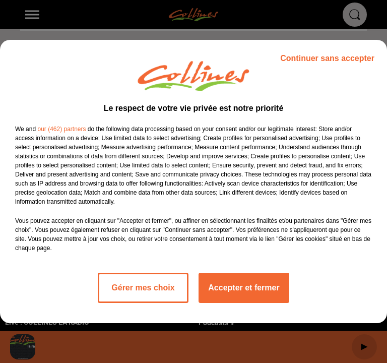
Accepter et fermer (243, 287)
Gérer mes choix (142, 287)
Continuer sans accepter (327, 58)
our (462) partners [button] (61, 129)
